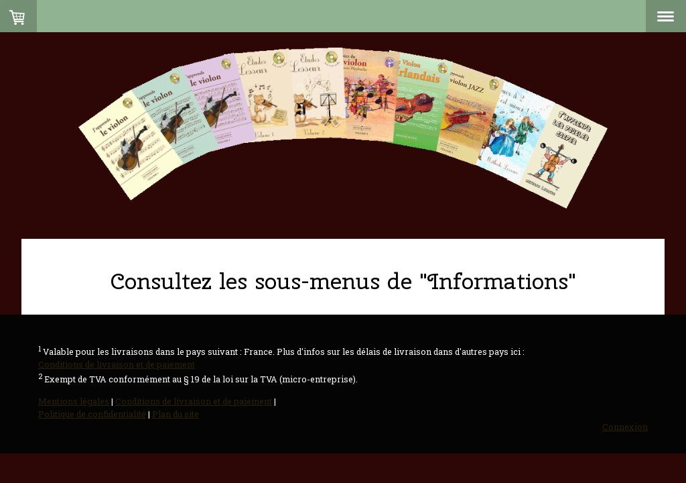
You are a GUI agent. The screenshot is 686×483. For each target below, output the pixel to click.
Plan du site (175, 414)
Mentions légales (73, 401)
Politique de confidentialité (92, 414)
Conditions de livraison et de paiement (116, 364)
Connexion (625, 426)
